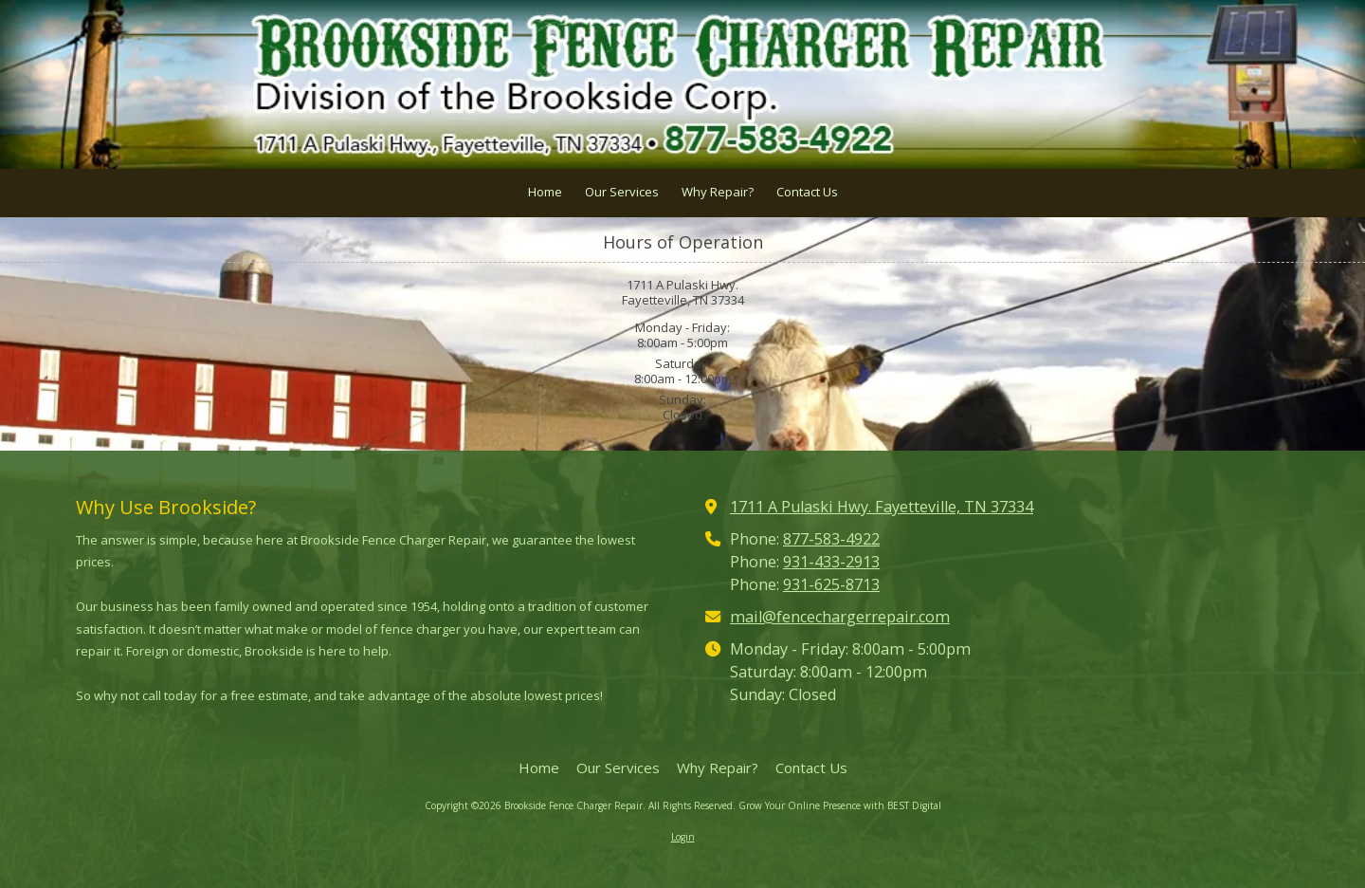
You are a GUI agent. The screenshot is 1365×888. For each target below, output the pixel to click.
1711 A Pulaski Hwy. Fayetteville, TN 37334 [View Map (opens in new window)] (881, 506)
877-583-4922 (831, 538)
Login (683, 836)
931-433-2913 (831, 561)
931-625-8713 (831, 584)
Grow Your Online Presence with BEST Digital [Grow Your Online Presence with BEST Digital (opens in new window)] (839, 805)
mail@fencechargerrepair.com (840, 616)
